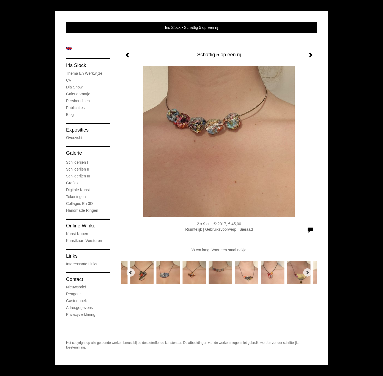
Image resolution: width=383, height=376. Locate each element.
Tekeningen (76, 196)
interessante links (81, 264)
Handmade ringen (82, 210)
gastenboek (76, 301)
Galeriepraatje (78, 94)
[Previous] (131, 272)
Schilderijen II (77, 169)
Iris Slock (172, 27)
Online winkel (81, 226)
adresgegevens (79, 307)
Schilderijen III (78, 176)
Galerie (74, 153)
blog (70, 114)
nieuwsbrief (76, 287)
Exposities (77, 130)
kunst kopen (77, 234)
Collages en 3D (79, 203)
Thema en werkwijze (84, 73)
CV (68, 80)
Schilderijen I (77, 162)
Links (72, 256)
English (69, 48)
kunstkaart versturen (84, 240)
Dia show (74, 87)
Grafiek (72, 183)
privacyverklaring (80, 314)
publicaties (75, 107)
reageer (73, 294)
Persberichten (78, 101)
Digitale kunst (78, 190)
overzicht (74, 137)
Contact (74, 279)
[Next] (307, 272)
